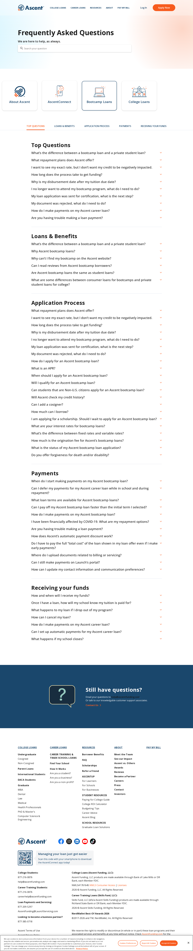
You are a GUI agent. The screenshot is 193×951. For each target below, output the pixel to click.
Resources (95, 8)
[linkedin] (77, 841)
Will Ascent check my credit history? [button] (58, 397)
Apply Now (164, 8)
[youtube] (85, 841)
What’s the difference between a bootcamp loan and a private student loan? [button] (88, 153)
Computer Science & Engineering (29, 818)
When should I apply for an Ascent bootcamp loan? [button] (69, 375)
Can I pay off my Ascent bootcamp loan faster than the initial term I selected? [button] (89, 507)
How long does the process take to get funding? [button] (66, 174)
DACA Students (27, 779)
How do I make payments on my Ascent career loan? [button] (70, 210)
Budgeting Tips (90, 808)
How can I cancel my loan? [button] (51, 617)
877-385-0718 (25, 921)
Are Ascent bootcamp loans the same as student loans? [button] (72, 272)
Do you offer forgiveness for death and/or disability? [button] (70, 455)
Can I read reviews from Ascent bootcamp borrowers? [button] (71, 265)
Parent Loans (26, 768)
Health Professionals (29, 807)
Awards (118, 767)
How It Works (58, 768)
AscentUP (88, 776)
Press (117, 785)
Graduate (23, 785)
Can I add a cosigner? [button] (47, 404)
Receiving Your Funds (153, 126)
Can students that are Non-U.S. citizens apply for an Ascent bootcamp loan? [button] (87, 390)
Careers (119, 780)
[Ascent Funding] (32, 841)
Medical (22, 802)
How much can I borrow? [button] (49, 411)
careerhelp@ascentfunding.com (34, 896)
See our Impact (123, 758)
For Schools (88, 785)
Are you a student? (60, 773)
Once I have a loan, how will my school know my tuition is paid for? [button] (81, 603)
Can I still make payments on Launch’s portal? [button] (65, 562)
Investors (119, 794)
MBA (20, 789)
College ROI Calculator (94, 804)
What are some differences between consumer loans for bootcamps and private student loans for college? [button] (91, 282)
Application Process (96, 126)
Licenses (122, 885)
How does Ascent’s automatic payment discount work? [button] (72, 536)
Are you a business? (61, 777)
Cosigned (23, 758)
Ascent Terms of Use (29, 930)
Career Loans (78, 8)
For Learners (89, 781)
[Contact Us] (131, 705)
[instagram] (69, 841)
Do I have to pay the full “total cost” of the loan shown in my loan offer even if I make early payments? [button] (94, 545)
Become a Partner (125, 776)
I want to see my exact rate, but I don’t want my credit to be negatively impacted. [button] (91, 167)
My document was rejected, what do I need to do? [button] (68, 203)
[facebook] (61, 841)
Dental (21, 794)
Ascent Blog (88, 817)
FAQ (84, 760)
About (109, 8)
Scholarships (89, 765)
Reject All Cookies (149, 945)
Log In (143, 8)
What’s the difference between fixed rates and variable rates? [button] (77, 433)
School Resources (94, 822)
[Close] (188, 945)
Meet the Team (123, 754)
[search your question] (74, 48)
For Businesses (90, 789)
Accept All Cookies (169, 945)
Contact (119, 789)
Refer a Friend (90, 771)
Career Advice (89, 812)
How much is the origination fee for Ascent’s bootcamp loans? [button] (77, 440)
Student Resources (94, 795)
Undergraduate (27, 754)
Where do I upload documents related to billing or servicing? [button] (76, 555)
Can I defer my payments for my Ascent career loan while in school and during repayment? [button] (90, 490)
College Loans (58, 8)
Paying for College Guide (96, 799)
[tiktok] (93, 841)
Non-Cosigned (26, 763)
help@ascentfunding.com (125, 697)
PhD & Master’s (26, 811)
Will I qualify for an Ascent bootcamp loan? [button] (63, 383)
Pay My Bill (124, 8)
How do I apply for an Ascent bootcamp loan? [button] (65, 361)
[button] (19, 95)
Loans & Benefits (64, 126)
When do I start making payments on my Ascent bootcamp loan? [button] (79, 481)
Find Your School (59, 763)
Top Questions (36, 126)
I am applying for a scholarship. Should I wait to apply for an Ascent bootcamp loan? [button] (94, 419)
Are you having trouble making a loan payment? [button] (67, 218)
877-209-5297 (25, 906)
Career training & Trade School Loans (63, 756)
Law (20, 798)
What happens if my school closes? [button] (57, 639)
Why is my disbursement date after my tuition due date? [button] (73, 182)
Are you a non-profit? (62, 782)
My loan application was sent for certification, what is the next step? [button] (82, 196)
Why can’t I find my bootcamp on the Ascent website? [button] (71, 258)
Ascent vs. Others (124, 763)
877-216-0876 (25, 877)
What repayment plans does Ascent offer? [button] (62, 160)
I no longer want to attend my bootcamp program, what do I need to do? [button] (85, 189)
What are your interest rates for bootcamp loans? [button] (68, 426)
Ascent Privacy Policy (29, 935)
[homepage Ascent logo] (31, 8)
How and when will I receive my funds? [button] (60, 595)
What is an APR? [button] (43, 368)
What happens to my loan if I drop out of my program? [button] (72, 610)
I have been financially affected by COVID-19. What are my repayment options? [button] (90, 521)
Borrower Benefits (93, 754)
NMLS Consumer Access (102, 885)
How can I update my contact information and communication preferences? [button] (88, 569)
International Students (31, 774)
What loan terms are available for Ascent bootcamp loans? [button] (75, 500)
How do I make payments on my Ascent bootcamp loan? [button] (73, 514)
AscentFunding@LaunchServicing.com (38, 911)
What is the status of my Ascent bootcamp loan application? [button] (76, 448)
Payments (125, 126)
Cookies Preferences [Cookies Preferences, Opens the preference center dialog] (128, 945)
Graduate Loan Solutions (96, 827)
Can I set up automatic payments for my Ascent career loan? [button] (76, 631)
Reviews (119, 772)
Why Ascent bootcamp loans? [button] (53, 251)
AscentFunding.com (152, 934)
